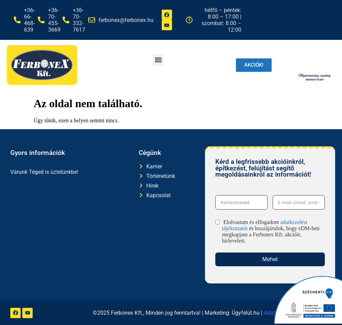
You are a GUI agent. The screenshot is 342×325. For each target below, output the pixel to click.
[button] (158, 60)
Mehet (269, 259)
